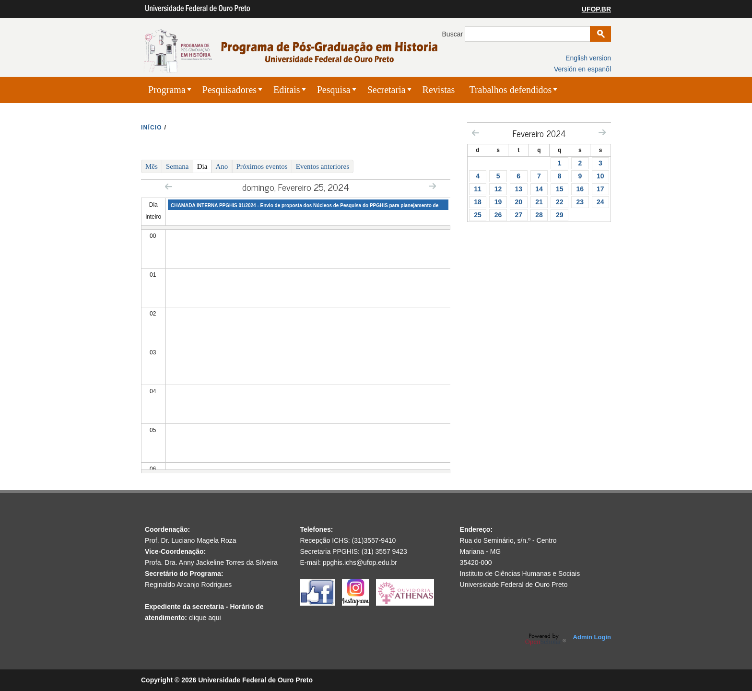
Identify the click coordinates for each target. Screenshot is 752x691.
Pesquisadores (229, 89)
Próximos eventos (262, 166)
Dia (204, 166)
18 (478, 202)
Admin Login (592, 637)
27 (518, 215)
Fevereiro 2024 (539, 133)
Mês (151, 166)
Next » (432, 186)
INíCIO (151, 127)
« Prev (168, 186)
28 (539, 215)
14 (539, 189)
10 (600, 176)
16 (580, 189)
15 (560, 189)
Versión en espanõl (582, 69)
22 (560, 202)
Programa (167, 89)
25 (478, 215)
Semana (177, 166)
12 (498, 189)
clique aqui (205, 617)
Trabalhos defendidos (510, 89)
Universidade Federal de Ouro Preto (514, 584)
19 (498, 202)
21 (539, 202)
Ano (222, 166)
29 (560, 215)
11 (478, 189)
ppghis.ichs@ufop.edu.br (360, 562)
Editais (286, 89)
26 (498, 215)
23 (580, 202)
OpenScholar (545, 639)
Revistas (439, 89)
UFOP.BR (596, 9)
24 (600, 202)
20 (518, 202)
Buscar (453, 34)
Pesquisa (334, 89)
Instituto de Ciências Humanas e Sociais (520, 573)
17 (600, 189)
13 (518, 189)
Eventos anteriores (322, 166)
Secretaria (386, 89)
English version (588, 58)
